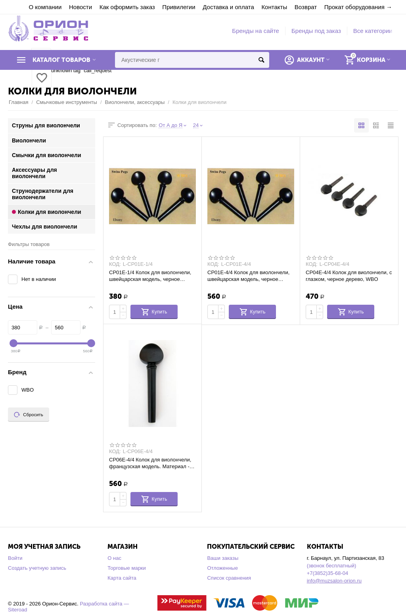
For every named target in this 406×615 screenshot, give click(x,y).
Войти (15, 558)
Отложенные (222, 568)
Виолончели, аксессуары (135, 102)
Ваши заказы (222, 558)
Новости (80, 7)
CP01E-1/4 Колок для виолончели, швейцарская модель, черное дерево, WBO (150, 275)
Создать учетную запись (37, 568)
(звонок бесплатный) (331, 566)
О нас (114, 558)
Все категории (373, 30)
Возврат (306, 7)
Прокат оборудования (354, 7)
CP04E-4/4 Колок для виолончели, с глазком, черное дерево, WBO (349, 275)
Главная (19, 102)
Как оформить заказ (127, 7)
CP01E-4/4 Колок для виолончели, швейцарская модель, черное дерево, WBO (248, 275)
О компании (45, 7)
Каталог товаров (61, 60)
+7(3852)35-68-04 (328, 573)
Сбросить (28, 414)
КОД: (115, 264)
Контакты (274, 7)
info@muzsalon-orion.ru (334, 581)
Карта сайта (121, 578)
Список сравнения (229, 578)
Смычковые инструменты (66, 102)
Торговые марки (126, 568)
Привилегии (178, 7)
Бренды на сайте (255, 30)
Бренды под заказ (316, 30)
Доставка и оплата (228, 7)
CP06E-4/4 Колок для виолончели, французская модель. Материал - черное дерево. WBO (150, 463)
